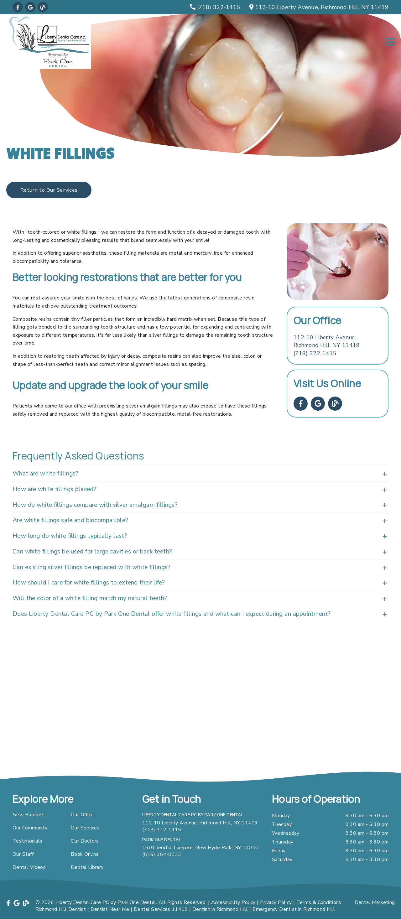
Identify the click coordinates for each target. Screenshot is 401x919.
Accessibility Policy (233, 902)
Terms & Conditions (318, 902)
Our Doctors (85, 841)
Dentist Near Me (110, 909)
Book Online (85, 854)
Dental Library (87, 867)
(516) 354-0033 (161, 854)
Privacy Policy (276, 902)
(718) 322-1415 (315, 353)
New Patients (29, 814)
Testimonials (27, 841)
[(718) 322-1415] (215, 7)
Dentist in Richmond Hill (220, 909)
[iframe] (200, 708)
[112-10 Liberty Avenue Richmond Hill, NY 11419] (327, 342)
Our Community (30, 827)
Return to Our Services (48, 190)
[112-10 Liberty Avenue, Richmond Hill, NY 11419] (318, 7)
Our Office (82, 814)
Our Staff (23, 854)
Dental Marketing (375, 902)
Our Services (85, 827)
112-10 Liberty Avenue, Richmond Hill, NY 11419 (200, 822)
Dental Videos (29, 867)
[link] (18, 7)
